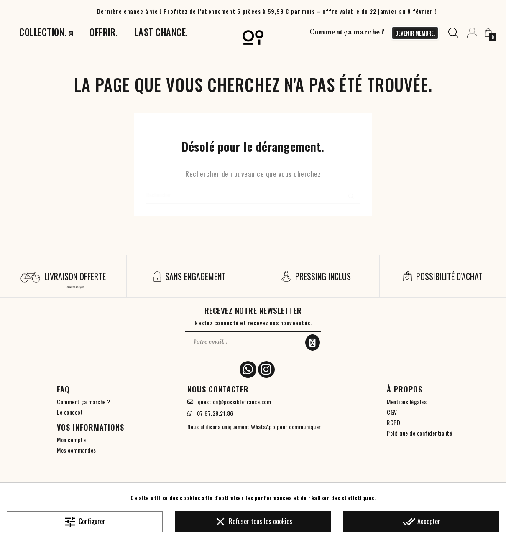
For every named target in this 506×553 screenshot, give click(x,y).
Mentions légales (407, 401)
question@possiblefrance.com (234, 401)
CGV (392, 412)
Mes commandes (76, 450)
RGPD (393, 422)
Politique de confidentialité (419, 432)
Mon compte (71, 439)
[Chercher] (253, 195)
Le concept (70, 412)
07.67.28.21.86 (215, 413)
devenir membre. (413, 33)
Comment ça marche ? (345, 32)
